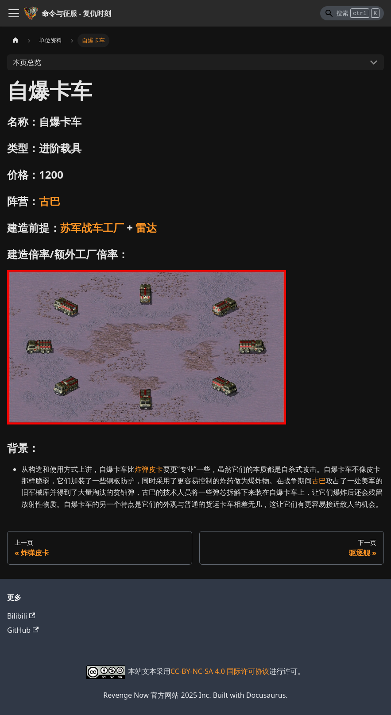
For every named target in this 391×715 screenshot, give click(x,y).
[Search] (352, 13)
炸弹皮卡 (149, 469)
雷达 (146, 227)
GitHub (23, 630)
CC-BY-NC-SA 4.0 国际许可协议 (219, 671)
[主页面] (15, 40)
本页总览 (27, 62)
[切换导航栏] (13, 13)
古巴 (49, 201)
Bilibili (21, 616)
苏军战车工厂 (92, 227)
